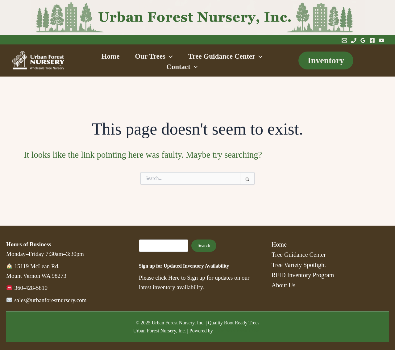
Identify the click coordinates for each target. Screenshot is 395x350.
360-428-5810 (31, 288)
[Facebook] (372, 40)
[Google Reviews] (363, 40)
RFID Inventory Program (303, 275)
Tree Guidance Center (235, 57)
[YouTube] (381, 40)
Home (101, 57)
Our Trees (154, 57)
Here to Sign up (186, 277)
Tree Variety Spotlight (299, 264)
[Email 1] (344, 40)
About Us (283, 285)
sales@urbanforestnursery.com (50, 300)
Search (204, 245)
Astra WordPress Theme (238, 330)
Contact (182, 67)
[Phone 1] (353, 40)
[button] (169, 57)
